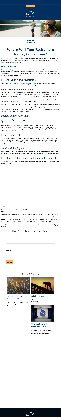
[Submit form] (9, 262)
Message (8, 250)
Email (7, 242)
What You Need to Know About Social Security (40, 325)
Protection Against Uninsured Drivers (14, 297)
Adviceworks (30, 6)
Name (7, 234)
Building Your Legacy (39, 296)
